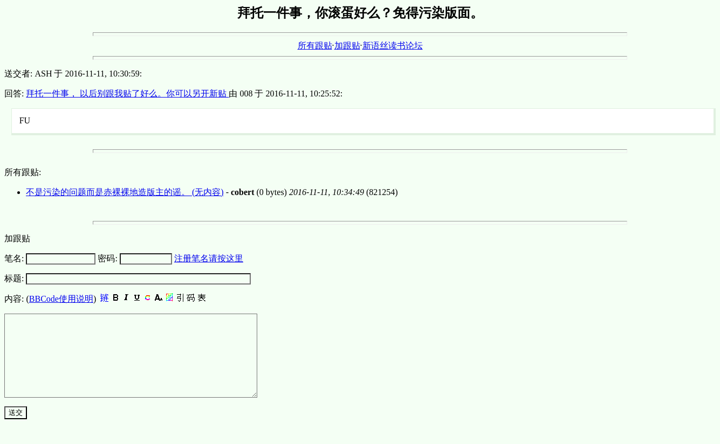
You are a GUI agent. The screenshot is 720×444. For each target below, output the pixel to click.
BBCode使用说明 (61, 298)
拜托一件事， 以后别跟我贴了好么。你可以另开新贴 (127, 93)
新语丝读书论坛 (392, 45)
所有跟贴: (22, 172)
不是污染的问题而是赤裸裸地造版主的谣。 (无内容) (125, 192)
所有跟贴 (315, 45)
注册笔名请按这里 (208, 258)
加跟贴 (347, 45)
